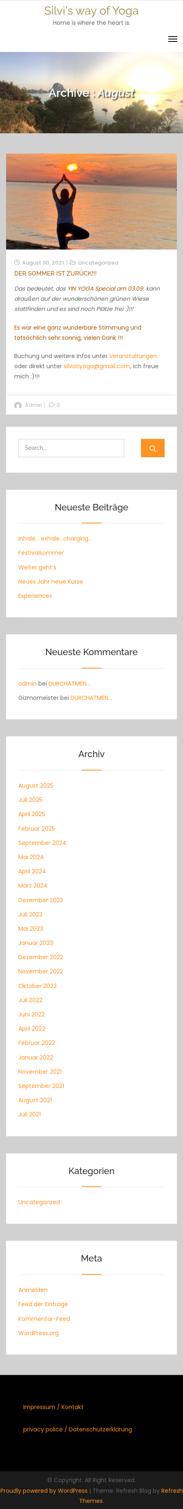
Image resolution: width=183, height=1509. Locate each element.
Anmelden (33, 1290)
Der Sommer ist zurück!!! (55, 273)
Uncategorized (98, 263)
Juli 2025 (30, 800)
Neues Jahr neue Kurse (50, 582)
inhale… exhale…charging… (55, 538)
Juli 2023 (30, 914)
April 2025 (31, 814)
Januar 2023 (35, 943)
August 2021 (35, 1100)
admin (33, 405)
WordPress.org (38, 1333)
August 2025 (35, 786)
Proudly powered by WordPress (44, 1491)
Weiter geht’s (37, 567)
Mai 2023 (30, 929)
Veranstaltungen (133, 356)
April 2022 (31, 1029)
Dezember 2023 (40, 900)
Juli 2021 (29, 1114)
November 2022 (40, 971)
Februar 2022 (36, 1043)
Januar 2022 (35, 1057)
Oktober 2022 (37, 986)
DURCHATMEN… (69, 684)
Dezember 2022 (40, 957)
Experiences (35, 596)
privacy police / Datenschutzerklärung (77, 1429)
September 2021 (41, 1086)
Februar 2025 (36, 829)
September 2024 (42, 843)
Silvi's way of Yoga (91, 10)
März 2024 (33, 886)
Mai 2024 (31, 857)
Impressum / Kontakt (53, 1407)
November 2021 (40, 1072)
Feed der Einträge (43, 1304)
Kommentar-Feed (44, 1319)
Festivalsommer (41, 553)
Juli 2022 (30, 1000)
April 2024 (32, 871)
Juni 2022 (31, 1014)
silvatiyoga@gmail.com (97, 366)
